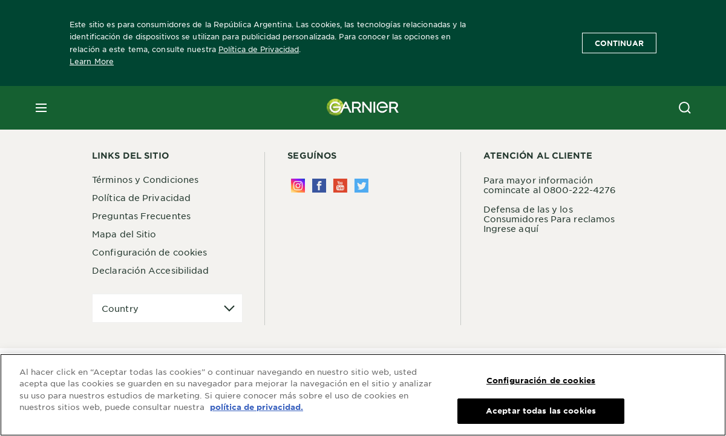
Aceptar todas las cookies (541, 412)
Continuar (619, 43)
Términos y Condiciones (145, 179)
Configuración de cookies (149, 251)
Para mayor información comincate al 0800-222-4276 (549, 184)
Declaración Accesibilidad (150, 270)
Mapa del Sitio (124, 233)
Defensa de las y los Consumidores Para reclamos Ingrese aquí (549, 218)
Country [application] (120, 308)
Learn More (92, 61)
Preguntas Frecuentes (141, 215)
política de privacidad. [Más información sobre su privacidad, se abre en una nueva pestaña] (256, 409)
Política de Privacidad (258, 49)
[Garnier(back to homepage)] (363, 108)
